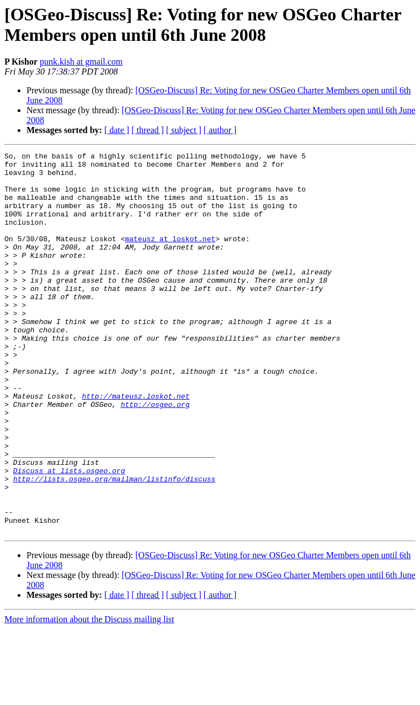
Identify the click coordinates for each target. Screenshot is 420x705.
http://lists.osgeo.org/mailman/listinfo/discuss (114, 545)
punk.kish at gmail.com (81, 61)
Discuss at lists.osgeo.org (69, 535)
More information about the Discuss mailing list (89, 695)
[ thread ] (147, 130)
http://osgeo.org (155, 455)
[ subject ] (183, 130)
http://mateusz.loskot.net (135, 445)
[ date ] (116, 130)
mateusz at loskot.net (170, 257)
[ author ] (220, 130)
